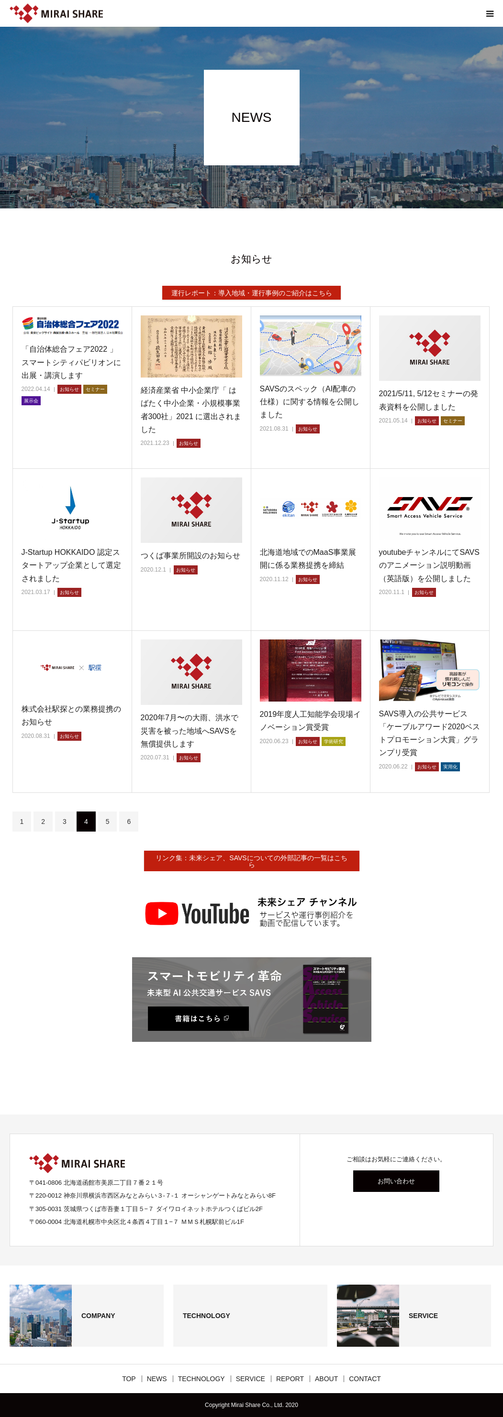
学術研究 (333, 741)
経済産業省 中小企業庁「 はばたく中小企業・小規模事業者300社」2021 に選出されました (191, 409)
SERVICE (250, 1378)
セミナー (95, 389)
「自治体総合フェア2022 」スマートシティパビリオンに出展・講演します (71, 362)
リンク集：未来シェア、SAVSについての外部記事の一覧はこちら (251, 861)
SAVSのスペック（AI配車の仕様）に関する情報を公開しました (309, 402)
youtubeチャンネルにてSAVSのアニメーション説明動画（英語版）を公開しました (429, 565)
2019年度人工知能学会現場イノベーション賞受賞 (310, 720)
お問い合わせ (396, 1181)
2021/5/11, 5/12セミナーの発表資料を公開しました (428, 400)
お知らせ (69, 389)
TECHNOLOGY (201, 1378)
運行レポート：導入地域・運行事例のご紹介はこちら (251, 293)
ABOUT (326, 1378)
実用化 (450, 766)
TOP (129, 1378)
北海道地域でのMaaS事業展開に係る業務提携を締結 (308, 558)
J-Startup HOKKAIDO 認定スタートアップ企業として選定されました (71, 565)
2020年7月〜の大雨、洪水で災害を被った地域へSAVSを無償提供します (190, 730)
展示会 (31, 400)
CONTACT (365, 1378)
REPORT (290, 1378)
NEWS (157, 1378)
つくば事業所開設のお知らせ (190, 556)
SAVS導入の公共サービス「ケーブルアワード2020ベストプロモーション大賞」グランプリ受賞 (430, 733)
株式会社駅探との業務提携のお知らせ (71, 715)
